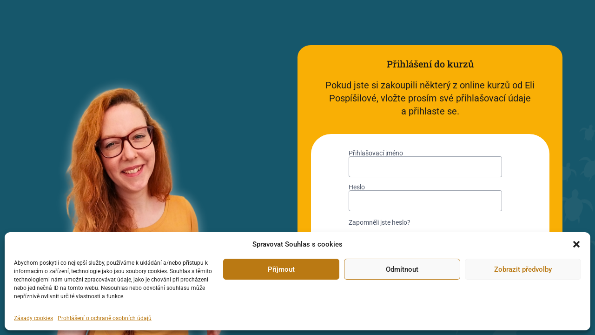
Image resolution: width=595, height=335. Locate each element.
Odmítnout (402, 269)
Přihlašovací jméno (376, 153)
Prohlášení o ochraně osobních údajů (105, 318)
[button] (576, 244)
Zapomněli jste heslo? (379, 222)
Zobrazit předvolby (523, 269)
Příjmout (281, 269)
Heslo (357, 187)
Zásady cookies (33, 318)
